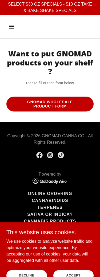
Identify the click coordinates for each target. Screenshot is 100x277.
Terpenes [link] (49, 207)
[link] (39, 155)
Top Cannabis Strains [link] (50, 228)
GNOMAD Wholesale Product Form (50, 104)
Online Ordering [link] (50, 193)
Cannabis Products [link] (50, 221)
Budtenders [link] (50, 235)
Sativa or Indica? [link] (50, 214)
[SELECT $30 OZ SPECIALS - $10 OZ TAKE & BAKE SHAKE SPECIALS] (50, 7)
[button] (16, 26)
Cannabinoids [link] (50, 200)
